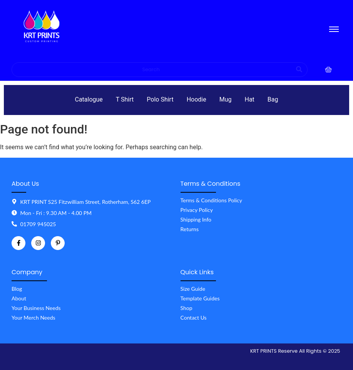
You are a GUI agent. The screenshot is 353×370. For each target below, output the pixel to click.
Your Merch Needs (33, 317)
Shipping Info (196, 219)
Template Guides (200, 298)
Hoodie (196, 99)
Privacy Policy (197, 210)
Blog (17, 288)
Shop (186, 308)
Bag (273, 99)
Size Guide (193, 288)
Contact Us (194, 317)
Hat (249, 99)
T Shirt (125, 99)
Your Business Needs (36, 308)
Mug (225, 99)
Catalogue (88, 99)
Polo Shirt (160, 99)
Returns (190, 229)
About (19, 298)
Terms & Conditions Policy (211, 200)
